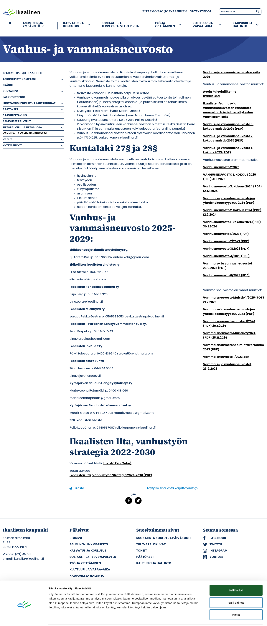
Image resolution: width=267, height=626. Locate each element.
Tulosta (78, 488)
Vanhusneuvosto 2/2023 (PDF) (226, 241)
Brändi (8, 85)
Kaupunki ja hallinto (243, 25)
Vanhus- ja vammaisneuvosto (25, 133)
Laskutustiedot (14, 97)
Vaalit (7, 139)
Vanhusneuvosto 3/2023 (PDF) (226, 248)
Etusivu (76, 538)
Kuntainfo (10, 91)
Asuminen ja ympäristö (33, 25)
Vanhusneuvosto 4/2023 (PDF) (226, 256)
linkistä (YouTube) (117, 463)
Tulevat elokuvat (151, 544)
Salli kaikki (236, 577)
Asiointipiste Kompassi (19, 79)
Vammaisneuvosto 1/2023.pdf (226, 356)
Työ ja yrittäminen (165, 25)
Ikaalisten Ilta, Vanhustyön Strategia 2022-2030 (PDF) (111, 475)
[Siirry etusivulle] (21, 12)
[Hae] (257, 11)
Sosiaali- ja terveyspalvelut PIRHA (120, 25)
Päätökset (10, 109)
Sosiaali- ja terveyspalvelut (94, 556)
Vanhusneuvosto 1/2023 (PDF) (226, 233)
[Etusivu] (10, 25)
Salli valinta (236, 589)
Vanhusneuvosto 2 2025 (221, 167)
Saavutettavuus (15, 115)
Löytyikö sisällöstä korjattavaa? (170, 488)
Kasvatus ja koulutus (73, 25)
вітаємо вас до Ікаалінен (164, 11)
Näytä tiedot (198, 618)
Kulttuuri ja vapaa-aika (203, 25)
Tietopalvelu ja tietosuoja (22, 127)
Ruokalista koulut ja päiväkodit (163, 538)
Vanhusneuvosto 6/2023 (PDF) (226, 275)
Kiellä (236, 601)
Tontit (141, 550)
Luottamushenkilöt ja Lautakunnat (29, 103)
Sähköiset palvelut (17, 121)
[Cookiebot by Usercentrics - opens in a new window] (24, 619)
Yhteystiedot (200, 11)
